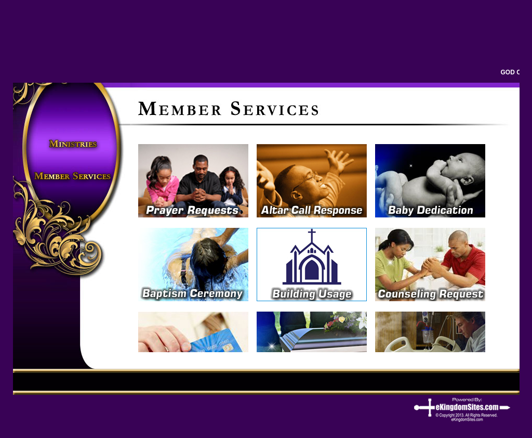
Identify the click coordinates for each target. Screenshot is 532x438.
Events (72, 161)
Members (72, 177)
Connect (72, 193)
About (72, 113)
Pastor (72, 129)
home (72, 96)
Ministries (72, 145)
